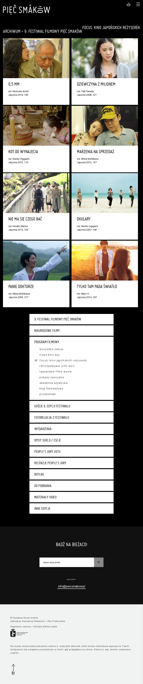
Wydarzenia (43, 429)
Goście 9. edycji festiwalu (52, 406)
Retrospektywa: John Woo (57, 365)
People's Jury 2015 (47, 451)
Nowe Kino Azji (49, 354)
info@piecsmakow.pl (71, 586)
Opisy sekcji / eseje (47, 440)
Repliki (39, 474)
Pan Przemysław (56, 621)
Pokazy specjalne (51, 377)
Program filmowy (46, 342)
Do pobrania (43, 485)
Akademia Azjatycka (53, 382)
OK (99, 562)
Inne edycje (42, 508)
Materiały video (45, 497)
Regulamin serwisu (20, 626)
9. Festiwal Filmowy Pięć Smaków (57, 319)
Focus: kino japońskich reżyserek (63, 360)
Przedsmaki (47, 394)
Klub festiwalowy (51, 388)
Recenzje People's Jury (50, 463)
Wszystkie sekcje (51, 349)
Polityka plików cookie (45, 626)
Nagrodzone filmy (47, 330)
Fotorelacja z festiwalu (51, 417)
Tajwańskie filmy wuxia (55, 371)
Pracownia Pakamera (33, 621)
